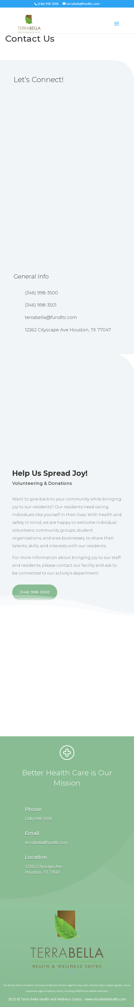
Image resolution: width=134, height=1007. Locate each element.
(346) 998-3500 (35, 592)
